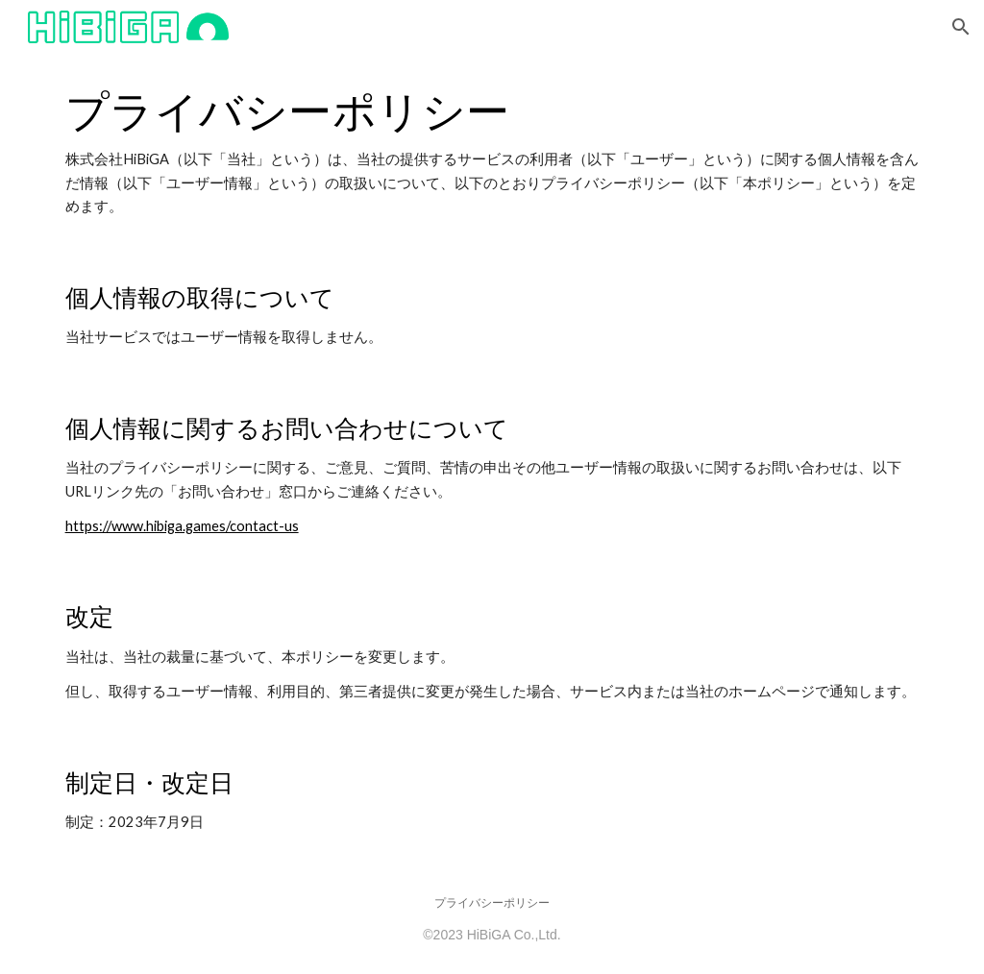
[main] (492, 152)
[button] (961, 27)
